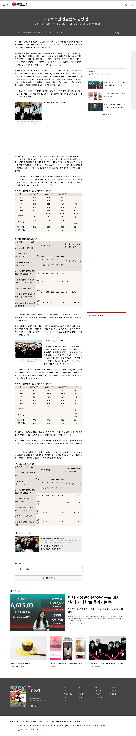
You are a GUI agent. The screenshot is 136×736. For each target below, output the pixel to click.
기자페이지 (98, 697)
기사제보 (113, 687)
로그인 (131, 5)
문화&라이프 (67, 694)
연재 (96, 687)
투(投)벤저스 (94, 74)
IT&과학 (81, 694)
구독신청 (113, 691)
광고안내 (113, 694)
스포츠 (65, 697)
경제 (80, 687)
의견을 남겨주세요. (23, 569)
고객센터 (45, 722)
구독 (28, 533)
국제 (80, 691)
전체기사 (66, 700)
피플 (80, 697)
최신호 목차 (98, 691)
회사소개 (19, 722)
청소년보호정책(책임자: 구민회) (76, 722)
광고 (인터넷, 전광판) (29, 722)
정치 (64, 687)
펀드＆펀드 (19, 533)
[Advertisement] (44, 139)
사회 (64, 691)
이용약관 (51, 722)
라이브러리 (98, 694)
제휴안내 (39, 722)
